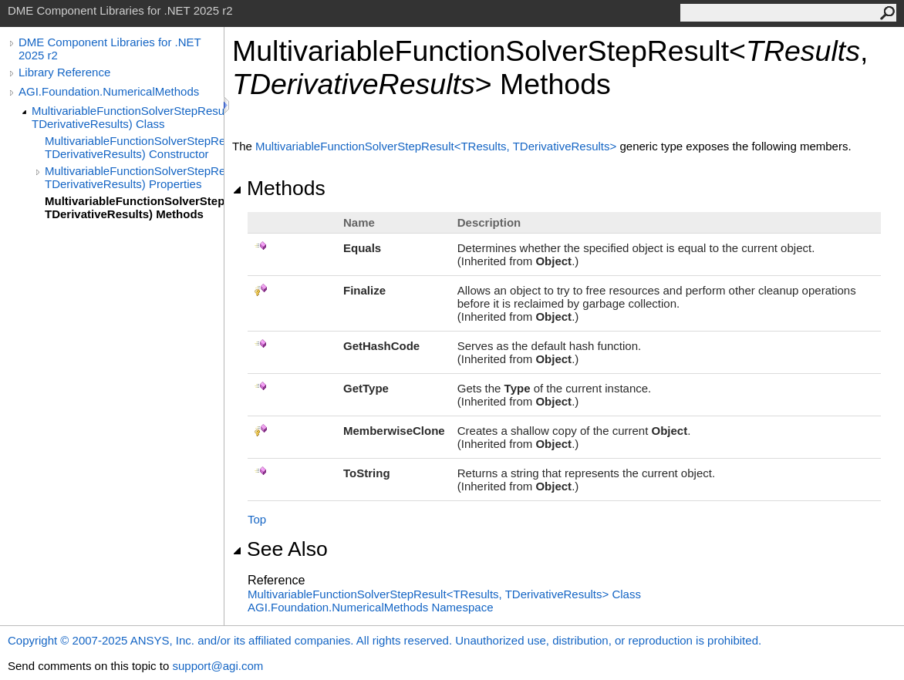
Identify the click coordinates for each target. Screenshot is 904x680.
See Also (280, 548)
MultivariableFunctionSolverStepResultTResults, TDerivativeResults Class (444, 594)
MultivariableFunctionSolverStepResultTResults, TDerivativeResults (437, 146)
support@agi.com (217, 665)
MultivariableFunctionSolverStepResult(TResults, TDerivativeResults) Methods (134, 207)
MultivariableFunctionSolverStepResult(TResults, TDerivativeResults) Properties (134, 177)
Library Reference (64, 72)
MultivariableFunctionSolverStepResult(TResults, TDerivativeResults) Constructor (134, 147)
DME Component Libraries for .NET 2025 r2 (110, 48)
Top (257, 519)
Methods (279, 188)
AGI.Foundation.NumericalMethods (109, 91)
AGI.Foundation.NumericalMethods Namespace (371, 607)
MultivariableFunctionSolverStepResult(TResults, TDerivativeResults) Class (128, 117)
